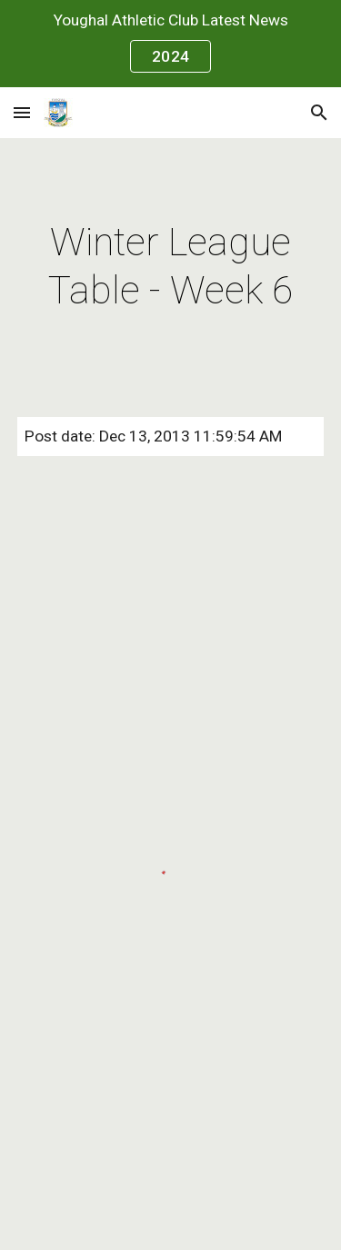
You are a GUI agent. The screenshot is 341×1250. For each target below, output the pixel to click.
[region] (170, 43)
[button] (22, 112)
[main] (171, 266)
